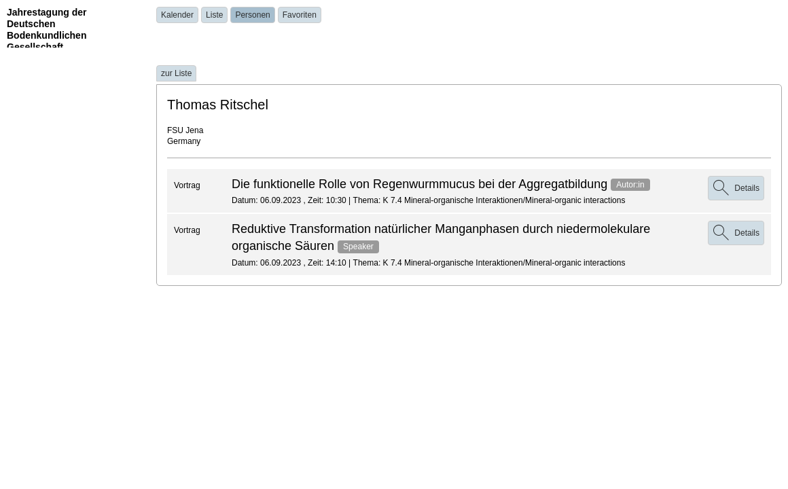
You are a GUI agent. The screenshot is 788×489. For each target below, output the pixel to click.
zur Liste (176, 73)
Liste (214, 15)
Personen (252, 15)
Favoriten (300, 15)
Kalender (177, 15)
